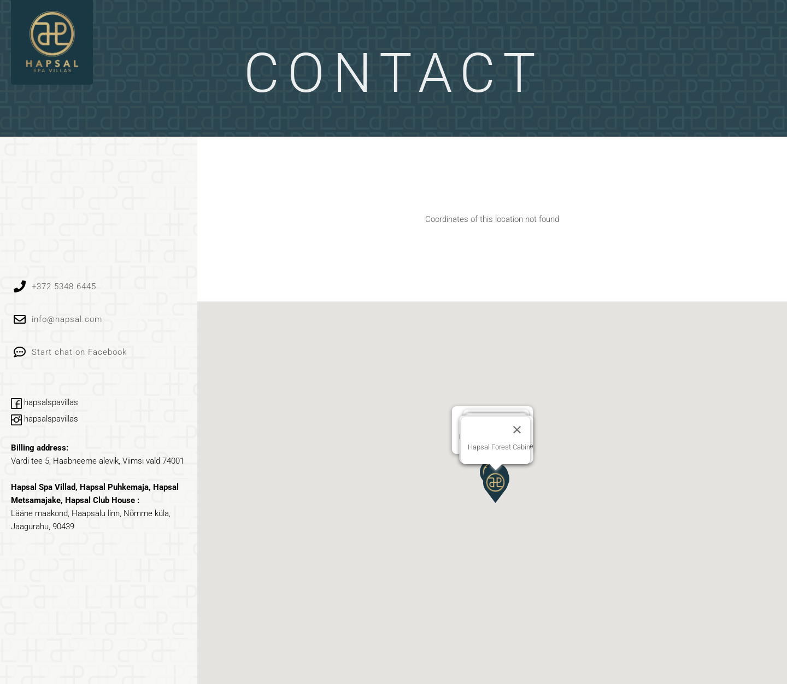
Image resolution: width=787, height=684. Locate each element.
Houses (354, 28)
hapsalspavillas (44, 402)
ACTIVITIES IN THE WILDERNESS (476, 28)
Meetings (604, 28)
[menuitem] (733, 23)
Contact (669, 28)
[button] (495, 486)
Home (302, 28)
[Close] (517, 430)
